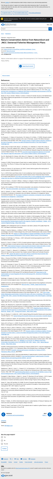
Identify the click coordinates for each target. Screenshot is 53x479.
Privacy (46, 462)
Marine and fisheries (28, 52)
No (4, 440)
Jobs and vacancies (38, 462)
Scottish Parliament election (11, 18)
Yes (5, 437)
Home (2, 33)
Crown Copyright (28, 462)
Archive (10, 462)
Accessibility (4, 462)
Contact (15, 462)
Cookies (21, 462)
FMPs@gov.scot (8, 425)
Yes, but (6, 443)
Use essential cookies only (20, 12)
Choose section (26, 75)
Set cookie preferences (35, 13)
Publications (8, 33)
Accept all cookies (6, 12)
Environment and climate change (16, 52)
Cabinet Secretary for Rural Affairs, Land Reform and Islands (17, 49)
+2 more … (33, 49)
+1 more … (35, 52)
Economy (6, 52)
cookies (7, 2)
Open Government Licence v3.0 (23, 468)
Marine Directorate (11, 51)
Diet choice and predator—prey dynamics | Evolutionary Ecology (21, 188)
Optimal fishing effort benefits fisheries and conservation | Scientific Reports (33, 316)
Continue (4, 448)
